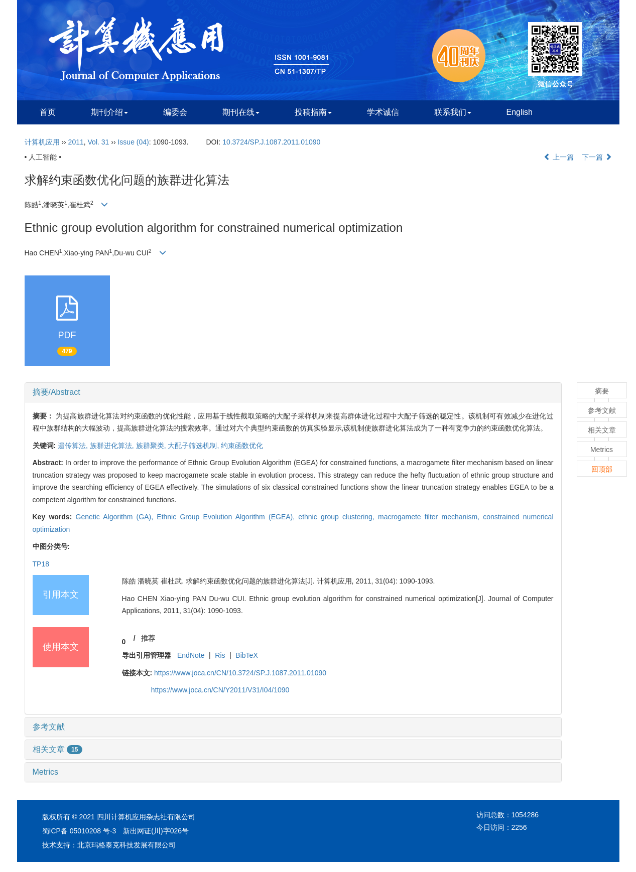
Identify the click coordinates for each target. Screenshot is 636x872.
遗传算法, (74, 446)
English (519, 112)
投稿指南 (313, 112)
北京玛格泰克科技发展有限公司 (126, 845)
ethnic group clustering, (338, 517)
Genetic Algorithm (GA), (116, 517)
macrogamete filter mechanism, (430, 517)
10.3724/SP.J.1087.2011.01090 (271, 142)
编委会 (175, 112)
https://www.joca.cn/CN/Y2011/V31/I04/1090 (220, 690)
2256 (519, 827)
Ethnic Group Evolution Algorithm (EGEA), (227, 517)
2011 (76, 142)
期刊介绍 (109, 112)
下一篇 (597, 157)
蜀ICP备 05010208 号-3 (79, 831)
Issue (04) (133, 142)
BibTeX (246, 655)
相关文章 (58, 749)
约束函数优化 (242, 446)
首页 (48, 112)
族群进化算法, (113, 446)
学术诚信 (383, 112)
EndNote (190, 655)
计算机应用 (42, 142)
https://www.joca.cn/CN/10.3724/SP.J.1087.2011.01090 (240, 673)
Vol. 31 (98, 142)
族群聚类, (152, 446)
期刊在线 (241, 112)
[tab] (293, 392)
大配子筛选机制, (194, 446)
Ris (220, 655)
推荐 (148, 638)
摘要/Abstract (56, 392)
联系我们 (452, 112)
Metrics (46, 772)
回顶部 (601, 469)
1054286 (525, 815)
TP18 (41, 564)
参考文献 (49, 726)
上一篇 (559, 157)
